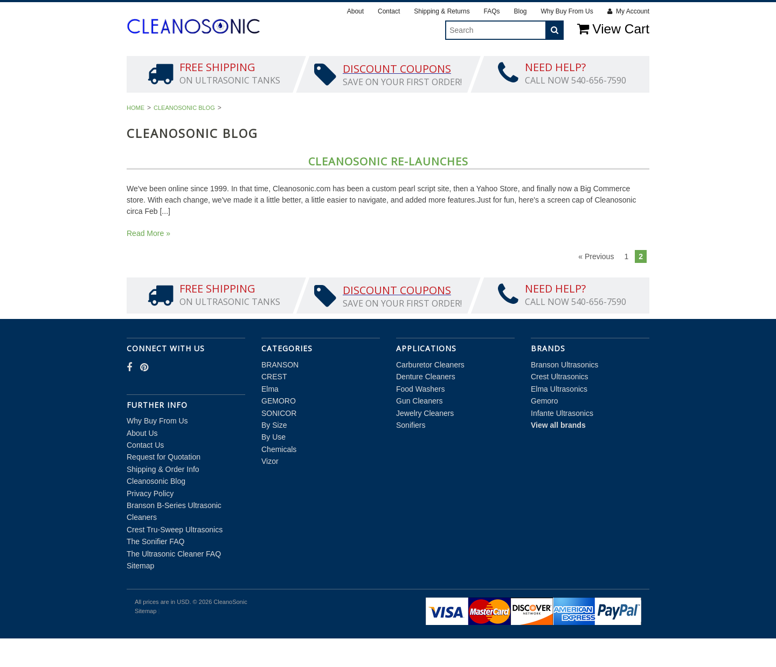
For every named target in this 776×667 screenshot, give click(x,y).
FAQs (492, 11)
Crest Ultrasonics (559, 405)
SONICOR (386, 64)
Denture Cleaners (425, 405)
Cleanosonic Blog (184, 136)
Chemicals (555, 64)
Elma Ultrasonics (559, 417)
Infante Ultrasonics (562, 441)
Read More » (148, 262)
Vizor (614, 64)
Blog (520, 11)
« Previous (596, 285)
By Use (494, 64)
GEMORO (326, 64)
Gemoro (544, 430)
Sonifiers (410, 453)
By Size (442, 64)
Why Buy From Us (567, 11)
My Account (628, 11)
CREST (227, 64)
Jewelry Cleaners (425, 441)
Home (135, 136)
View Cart (613, 29)
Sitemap (140, 594)
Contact (389, 11)
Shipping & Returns (441, 11)
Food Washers (420, 417)
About (355, 11)
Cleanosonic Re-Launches (388, 190)
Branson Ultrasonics (564, 393)
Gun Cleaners (419, 430)
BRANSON (171, 64)
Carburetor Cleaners (430, 393)
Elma (274, 64)
